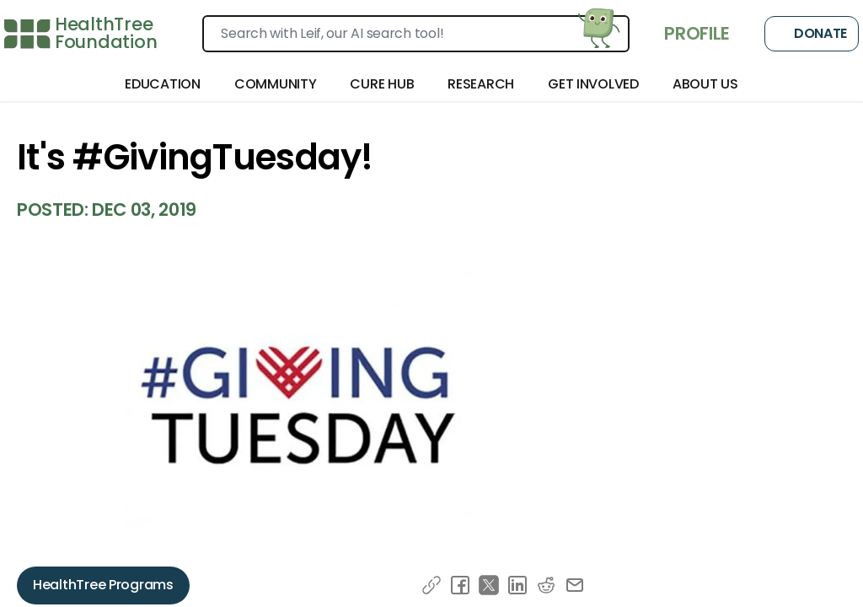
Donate (811, 34)
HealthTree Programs (103, 584)
